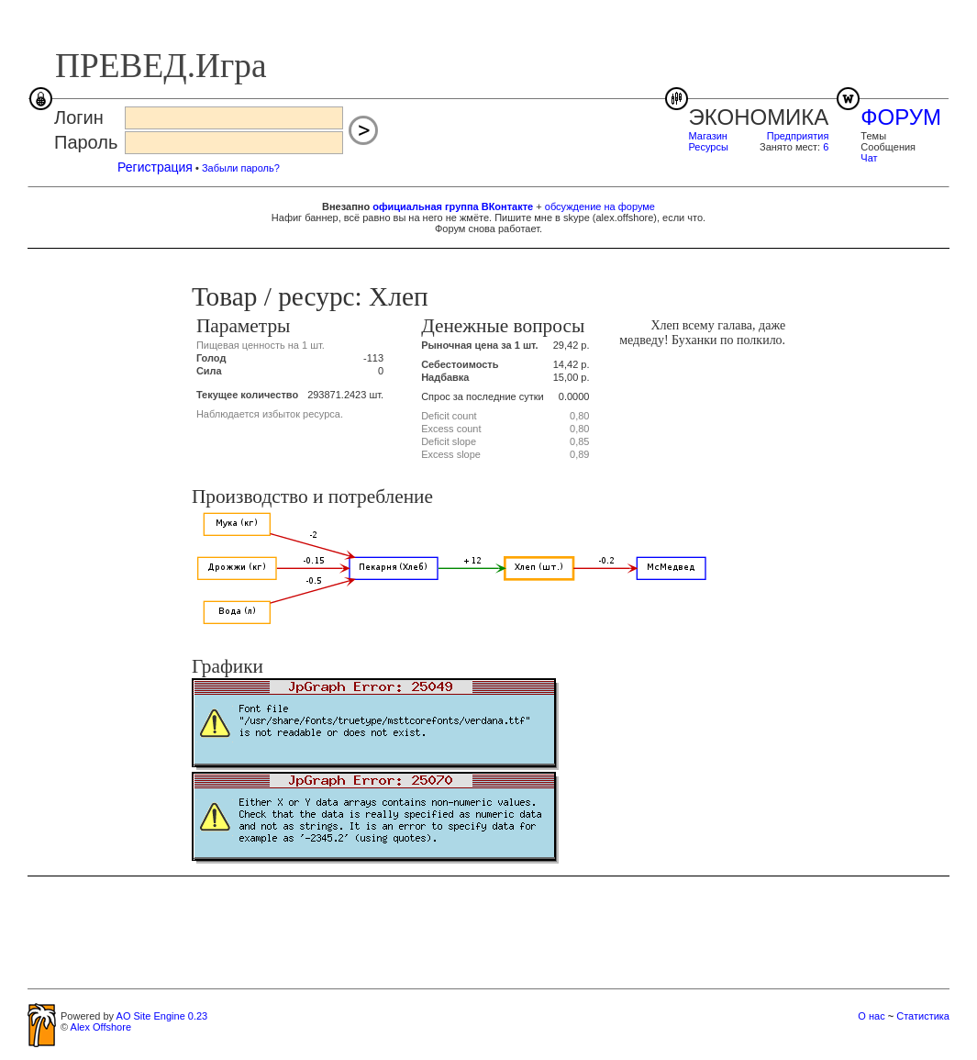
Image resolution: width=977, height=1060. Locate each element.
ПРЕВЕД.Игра (161, 65)
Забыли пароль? (241, 167)
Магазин (708, 135)
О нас (871, 1015)
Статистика (922, 1015)
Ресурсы (708, 146)
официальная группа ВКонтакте (452, 206)
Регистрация (155, 167)
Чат (868, 157)
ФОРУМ (900, 117)
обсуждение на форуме (600, 206)
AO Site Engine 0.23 (162, 1015)
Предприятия (798, 135)
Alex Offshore (101, 1026)
